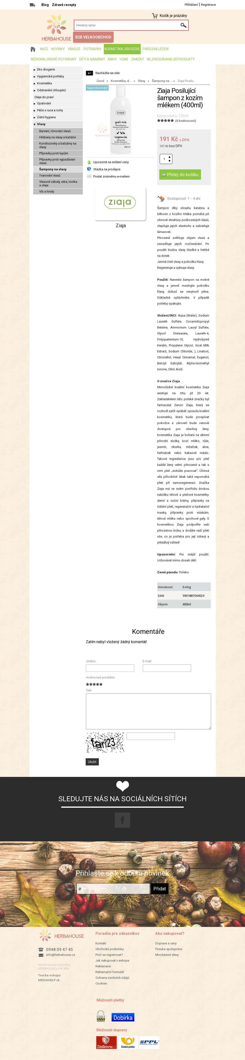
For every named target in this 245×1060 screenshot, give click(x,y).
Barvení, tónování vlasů (55, 131)
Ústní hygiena (46, 117)
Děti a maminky (92, 59)
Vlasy (41, 124)
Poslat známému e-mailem (111, 176)
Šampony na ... (162, 81)
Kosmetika (44, 83)
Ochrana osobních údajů (112, 977)
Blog (45, 5)
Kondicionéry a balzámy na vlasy (57, 145)
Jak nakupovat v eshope (112, 960)
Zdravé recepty (64, 5)
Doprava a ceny (166, 943)
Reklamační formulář (109, 972)
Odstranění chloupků (51, 90)
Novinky (58, 49)
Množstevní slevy (167, 955)
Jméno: (91, 661)
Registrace (208, 4)
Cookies (101, 983)
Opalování (44, 103)
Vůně (124, 59)
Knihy (112, 59)
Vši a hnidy (46, 191)
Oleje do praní (44, 97)
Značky (137, 59)
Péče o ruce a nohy (50, 110)
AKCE (44, 49)
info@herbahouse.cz (60, 955)
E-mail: (147, 661)
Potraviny (93, 49)
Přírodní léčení (156, 49)
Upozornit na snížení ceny (111, 162)
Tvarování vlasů (49, 175)
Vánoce (74, 49)
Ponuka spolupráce (168, 949)
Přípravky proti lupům (53, 153)
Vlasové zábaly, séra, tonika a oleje (58, 183)
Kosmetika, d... (121, 81)
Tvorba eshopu (49, 975)
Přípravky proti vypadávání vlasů (57, 161)
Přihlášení (191, 4)
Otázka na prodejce (106, 169)
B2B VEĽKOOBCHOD (93, 37)
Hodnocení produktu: (100, 677)
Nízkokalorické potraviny (53, 59)
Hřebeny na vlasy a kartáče (57, 137)
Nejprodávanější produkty (171, 59)
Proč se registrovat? (109, 955)
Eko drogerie (46, 69)
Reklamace (103, 966)
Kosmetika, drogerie (122, 49)
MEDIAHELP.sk (49, 980)
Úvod (100, 81)
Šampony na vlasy (53, 169)
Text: (89, 690)
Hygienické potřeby (50, 76)
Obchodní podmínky (109, 949)
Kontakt (100, 943)
